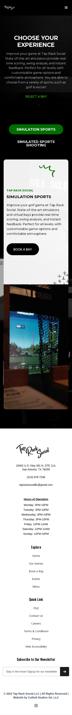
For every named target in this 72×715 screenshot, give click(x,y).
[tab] (36, 129)
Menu (36, 586)
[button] (66, 7)
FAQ (36, 608)
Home (36, 556)
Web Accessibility (36, 646)
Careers (36, 623)
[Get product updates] (31, 671)
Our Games (36, 563)
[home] (9, 7)
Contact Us (36, 616)
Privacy (36, 639)
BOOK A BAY (22, 249)
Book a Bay (36, 571)
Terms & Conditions (36, 631)
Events (36, 579)
